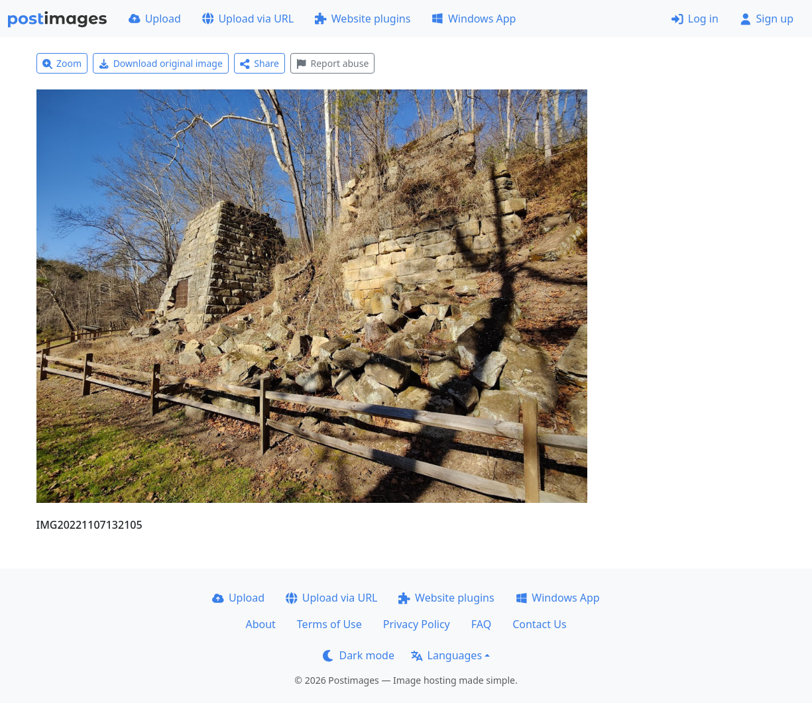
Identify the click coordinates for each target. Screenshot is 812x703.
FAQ (481, 624)
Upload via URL (248, 18)
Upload (155, 18)
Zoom (62, 63)
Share (259, 63)
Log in (695, 18)
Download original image (161, 63)
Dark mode (358, 655)
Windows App (474, 18)
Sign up (766, 18)
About (260, 624)
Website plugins (362, 18)
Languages (446, 655)
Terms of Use (329, 624)
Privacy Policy (416, 624)
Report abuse (332, 63)
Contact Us (539, 624)
